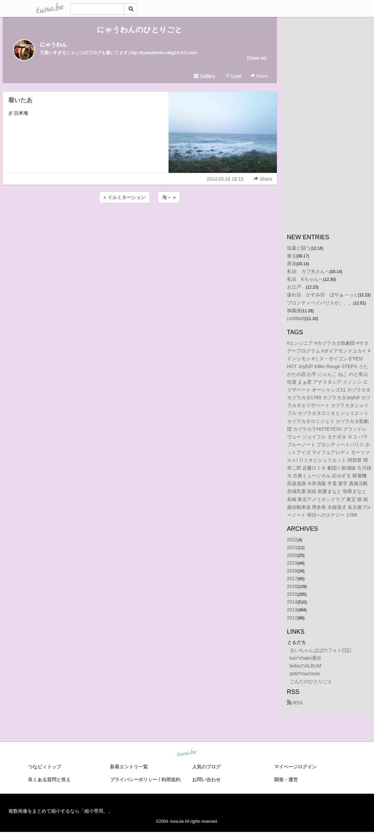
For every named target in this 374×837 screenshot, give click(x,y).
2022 (292, 539)
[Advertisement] (140, 222)
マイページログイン (295, 766)
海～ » (169, 197)
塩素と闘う (299, 248)
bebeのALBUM (305, 666)
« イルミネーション (125, 197)
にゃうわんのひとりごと (139, 29)
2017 (292, 578)
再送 (291, 263)
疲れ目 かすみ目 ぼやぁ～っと (322, 294)
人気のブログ (206, 766)
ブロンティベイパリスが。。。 (320, 303)
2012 (292, 617)
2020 (292, 555)
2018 (292, 570)
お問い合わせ (206, 779)
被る (291, 255)
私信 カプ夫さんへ (308, 271)
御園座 (294, 310)
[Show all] (256, 58)
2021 (292, 547)
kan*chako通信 (305, 658)
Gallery (204, 76)
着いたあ (20, 100)
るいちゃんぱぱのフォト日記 (320, 650)
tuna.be (186, 753)
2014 (292, 602)
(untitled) (296, 318)
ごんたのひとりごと (311, 681)
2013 (292, 609)
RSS (295, 702)
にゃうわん (53, 44)
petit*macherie (305, 673)
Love (233, 76)
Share (259, 75)
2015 (292, 594)
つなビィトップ (44, 766)
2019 (292, 563)
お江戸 (296, 287)
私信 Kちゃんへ (305, 279)
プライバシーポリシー (133, 779)
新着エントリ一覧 (129, 766)
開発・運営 (286, 779)
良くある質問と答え (49, 779)
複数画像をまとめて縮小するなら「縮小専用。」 (60, 811)
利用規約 (170, 779)
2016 (292, 586)
